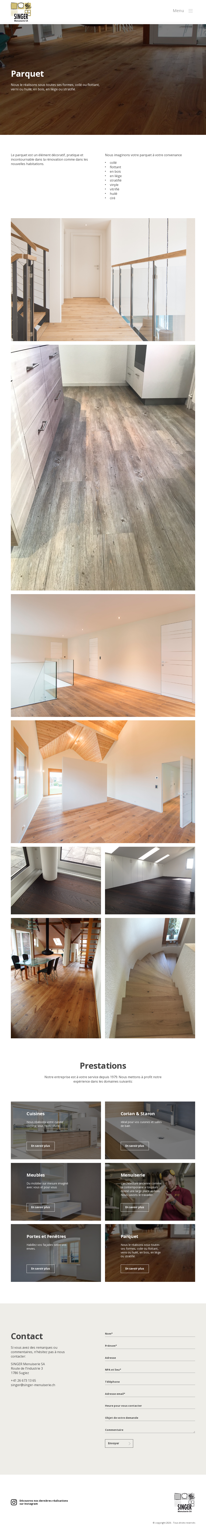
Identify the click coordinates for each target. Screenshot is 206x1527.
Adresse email (115, 1394)
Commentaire (114, 1430)
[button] (190, 12)
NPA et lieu (113, 1369)
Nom (108, 1333)
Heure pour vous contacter (122, 1405)
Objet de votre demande (120, 1418)
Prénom (110, 1345)
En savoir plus (40, 1146)
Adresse (110, 1358)
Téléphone (112, 1381)
